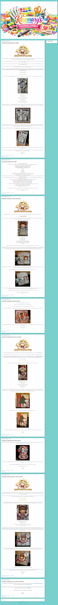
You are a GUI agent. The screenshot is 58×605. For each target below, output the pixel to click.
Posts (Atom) (24, 602)
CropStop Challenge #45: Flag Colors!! (11, 440)
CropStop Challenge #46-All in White (11, 301)
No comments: (12, 192)
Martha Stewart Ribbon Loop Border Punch (9, 125)
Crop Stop (8, 164)
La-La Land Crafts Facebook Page (23, 354)
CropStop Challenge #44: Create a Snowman (13, 581)
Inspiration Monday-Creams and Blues (11, 198)
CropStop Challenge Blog (37, 583)
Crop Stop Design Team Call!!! (9, 161)
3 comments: (12, 470)
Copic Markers (36, 68)
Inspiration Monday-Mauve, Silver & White (12, 476)
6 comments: (12, 155)
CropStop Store (28, 584)
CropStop (5, 193)
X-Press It (4, 69)
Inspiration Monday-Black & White (10, 43)
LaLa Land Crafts (6, 156)
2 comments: (12, 330)
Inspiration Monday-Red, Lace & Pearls (11, 337)
